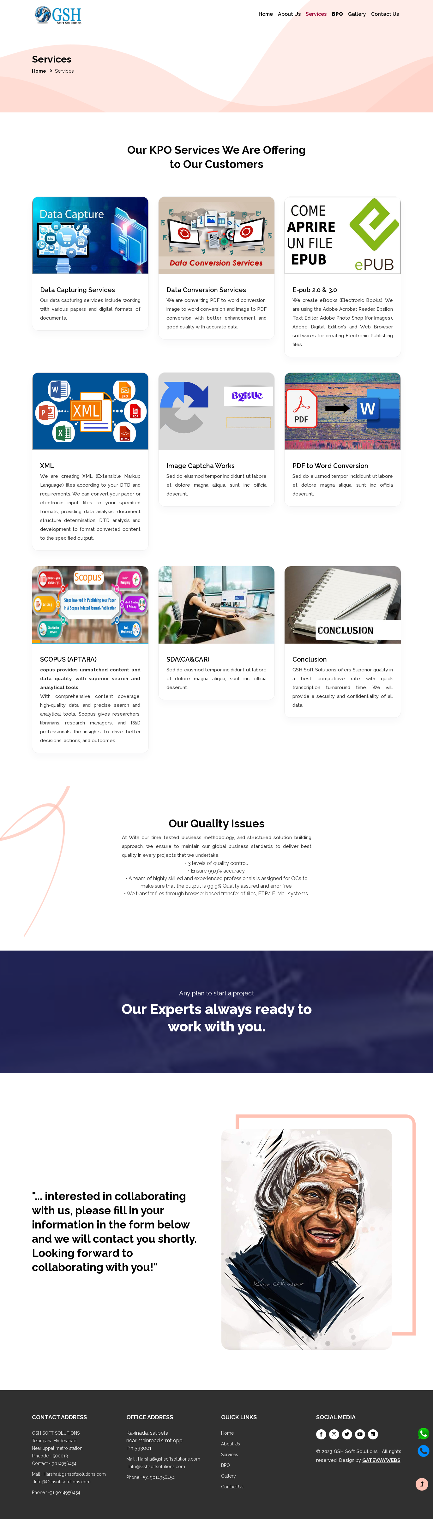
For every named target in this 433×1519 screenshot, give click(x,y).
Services (316, 13)
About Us (289, 14)
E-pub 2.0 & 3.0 (314, 290)
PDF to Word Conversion (330, 466)
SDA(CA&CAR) (187, 659)
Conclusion (309, 659)
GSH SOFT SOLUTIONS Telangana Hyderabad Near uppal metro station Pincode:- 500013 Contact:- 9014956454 (57, 1448)
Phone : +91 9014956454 (56, 1492)
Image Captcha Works (200, 466)
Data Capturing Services (77, 290)
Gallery (357, 14)
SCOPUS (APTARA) (68, 659)
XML (47, 466)
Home (266, 14)
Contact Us (385, 14)
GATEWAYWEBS (381, 1460)
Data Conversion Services (206, 290)
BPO (225, 1465)
